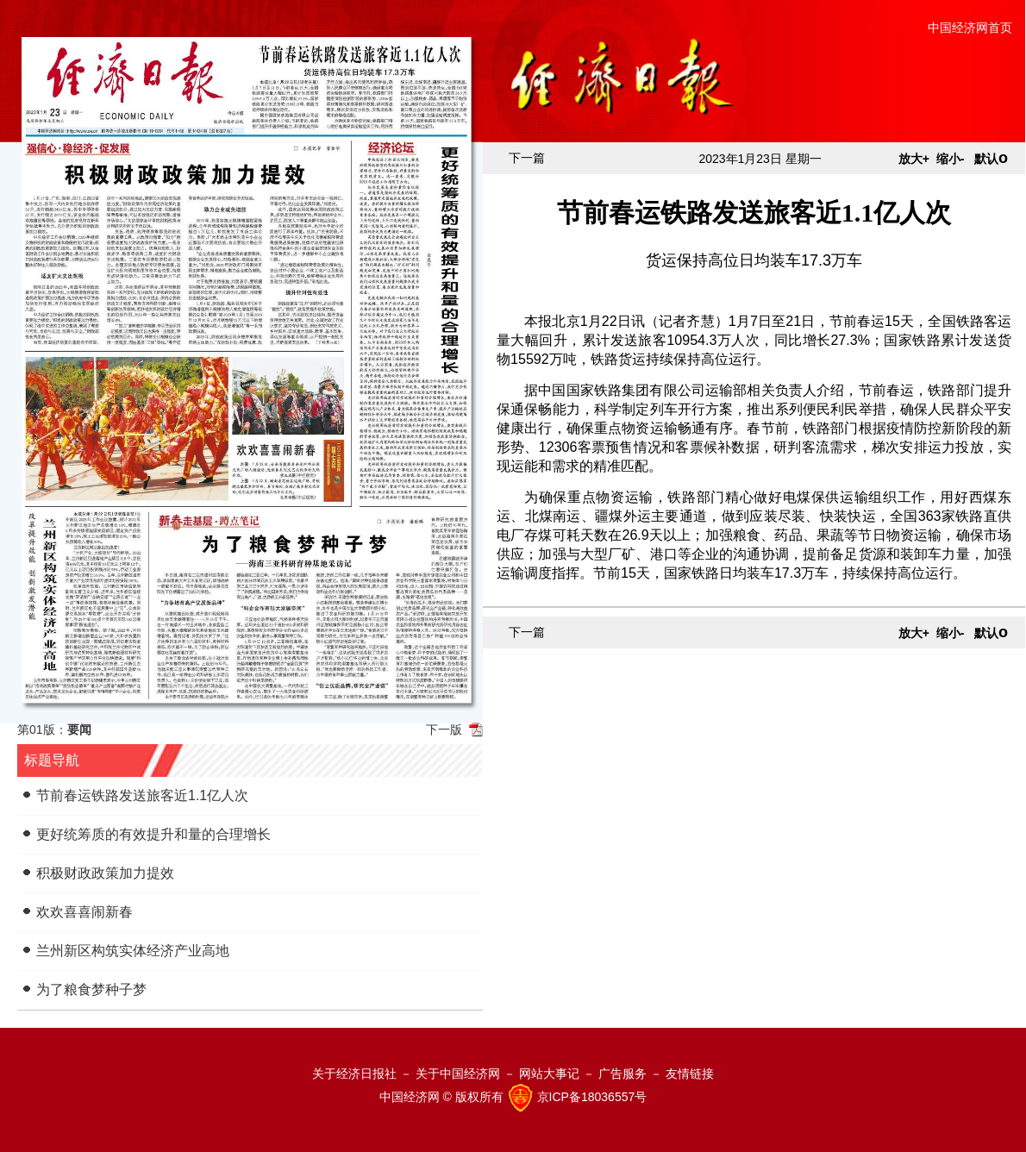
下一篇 (527, 158)
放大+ (913, 159)
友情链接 (690, 1073)
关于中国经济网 (458, 1073)
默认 (991, 159)
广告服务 (622, 1073)
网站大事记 (549, 1073)
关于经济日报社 (354, 1073)
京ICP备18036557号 (592, 1097)
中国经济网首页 (970, 27)
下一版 (444, 729)
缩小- (950, 159)
